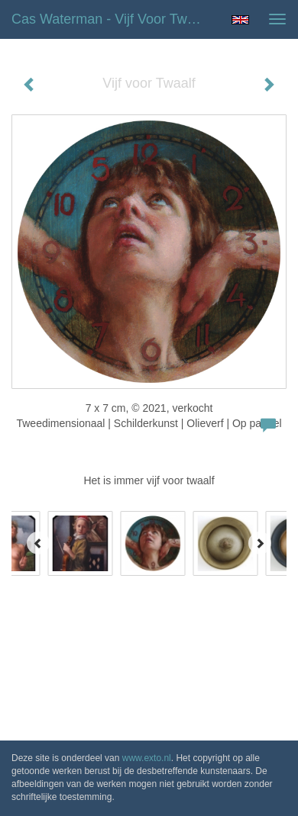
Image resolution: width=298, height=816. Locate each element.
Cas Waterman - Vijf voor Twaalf (110, 19)
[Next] (259, 543)
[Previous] (38, 543)
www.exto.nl (146, 758)
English (240, 19)
